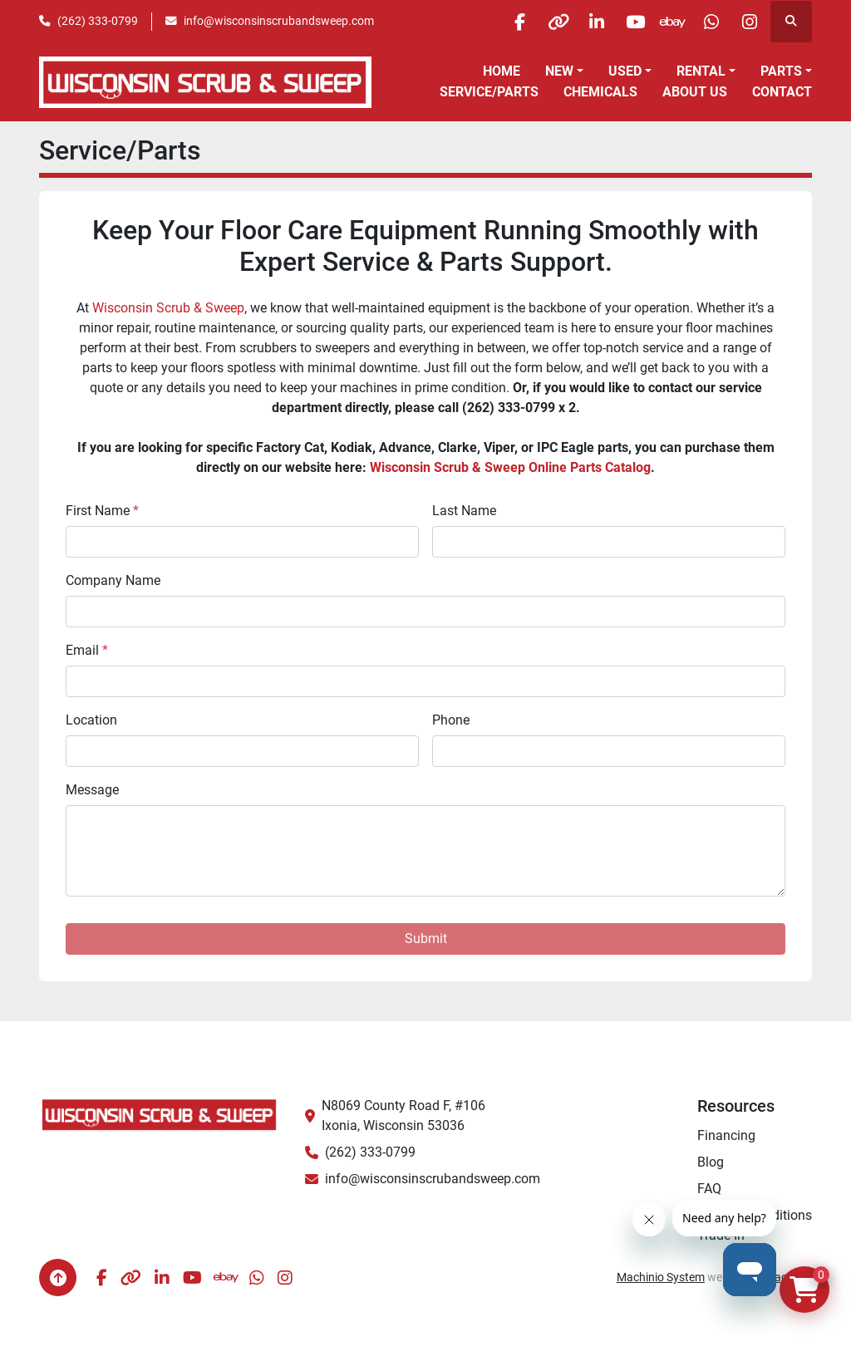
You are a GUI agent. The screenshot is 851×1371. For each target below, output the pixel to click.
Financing (726, 1135)
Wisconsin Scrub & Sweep (168, 308)
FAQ (709, 1189)
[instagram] (748, 21)
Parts (781, 71)
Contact (782, 92)
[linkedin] (578, 21)
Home (501, 71)
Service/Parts (489, 92)
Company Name (113, 580)
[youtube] (621, 21)
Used (625, 71)
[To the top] (57, 1277)
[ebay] (663, 21)
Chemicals (600, 92)
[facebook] (493, 21)
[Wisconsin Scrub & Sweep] (159, 1114)
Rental (701, 71)
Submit (426, 938)
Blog (710, 1162)
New (559, 71)
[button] (564, 71)
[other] (536, 21)
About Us (694, 92)
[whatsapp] (705, 21)
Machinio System (661, 1277)
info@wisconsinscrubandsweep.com (279, 20)
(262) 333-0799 (97, 20)
